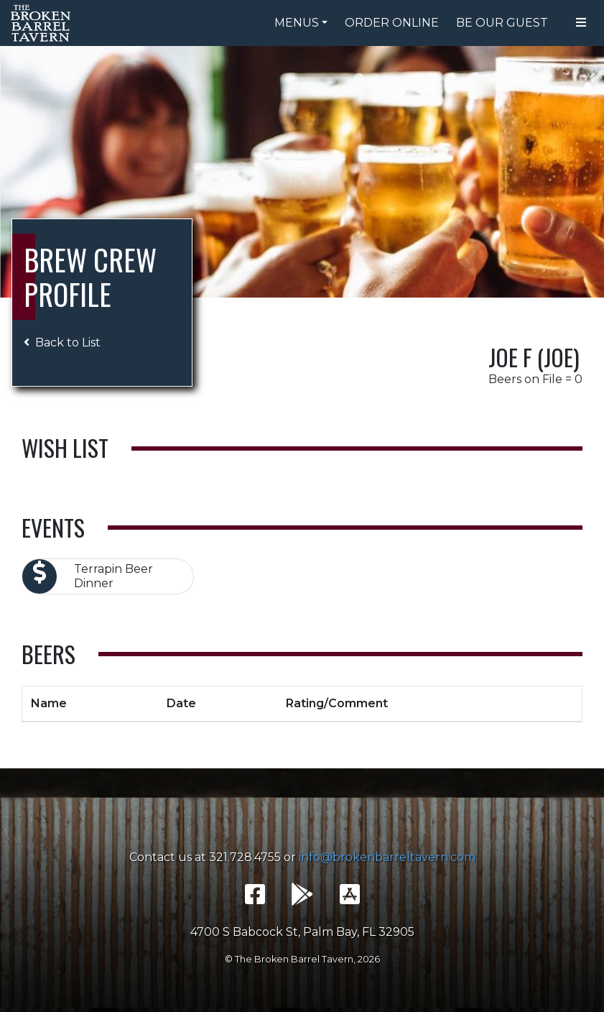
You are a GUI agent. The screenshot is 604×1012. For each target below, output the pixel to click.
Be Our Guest (502, 22)
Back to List (62, 342)
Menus (296, 22)
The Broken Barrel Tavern (43, 23)
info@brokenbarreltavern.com (387, 857)
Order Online (392, 22)
